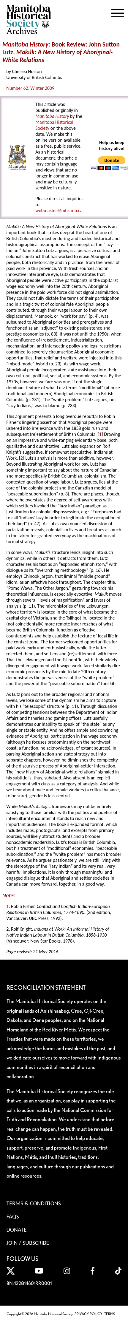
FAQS (13, 1216)
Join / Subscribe (28, 1242)
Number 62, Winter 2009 (30, 88)
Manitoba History (52, 116)
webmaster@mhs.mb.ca (58, 210)
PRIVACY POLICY (88, 1314)
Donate (17, 1229)
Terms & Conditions (34, 1203)
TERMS (109, 1314)
